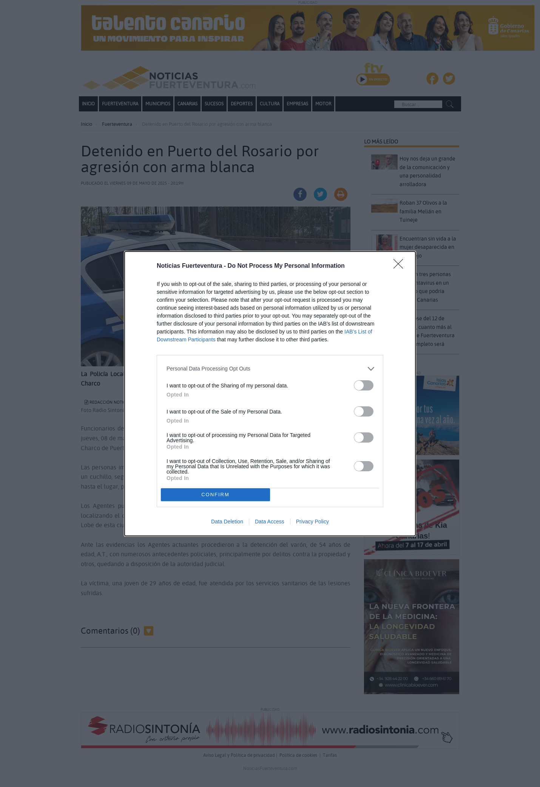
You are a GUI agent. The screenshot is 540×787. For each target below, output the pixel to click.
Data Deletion (227, 521)
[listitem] (270, 369)
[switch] (363, 385)
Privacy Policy (312, 521)
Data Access (269, 521)
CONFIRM (215, 494)
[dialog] (270, 394)
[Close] (400, 266)
